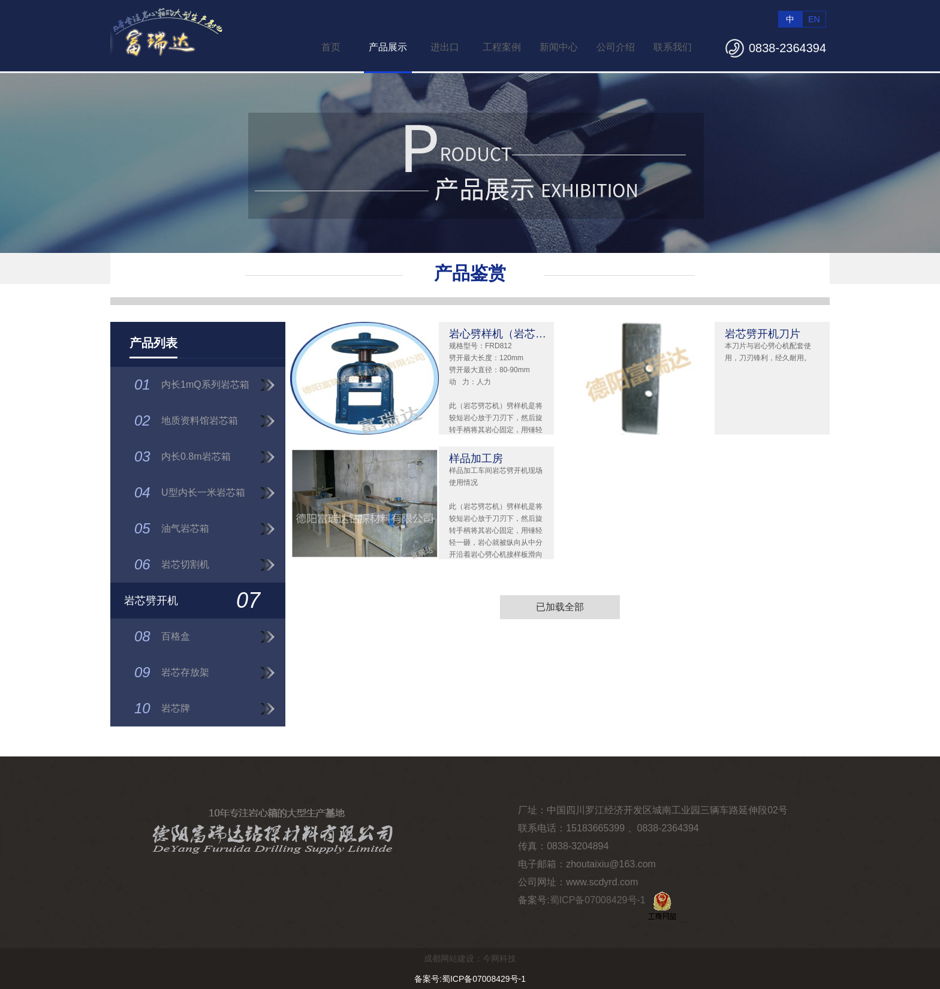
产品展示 (388, 47)
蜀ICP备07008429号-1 (598, 900)
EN (814, 19)
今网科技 (499, 958)
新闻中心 (559, 47)
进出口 (444, 47)
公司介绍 (615, 47)
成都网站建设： (453, 958)
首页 (331, 47)
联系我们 (672, 47)
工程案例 (502, 47)
